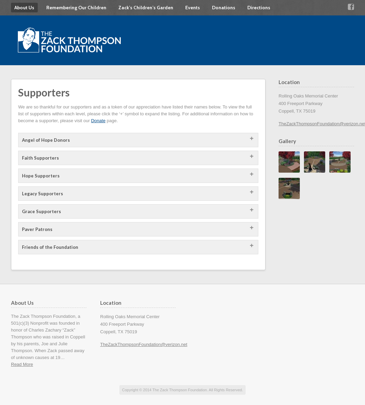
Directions (258, 7)
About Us (24, 7)
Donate (98, 120)
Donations (223, 7)
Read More (22, 364)
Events (192, 7)
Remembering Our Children (76, 7)
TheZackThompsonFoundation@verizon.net (143, 344)
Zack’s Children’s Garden (145, 7)
